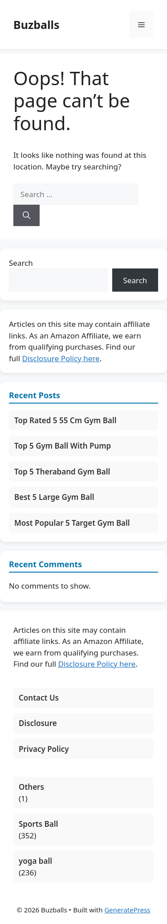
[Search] (26, 215)
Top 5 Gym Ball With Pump (62, 446)
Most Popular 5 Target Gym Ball (72, 523)
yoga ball (35, 861)
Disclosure (38, 723)
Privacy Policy (44, 749)
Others (31, 787)
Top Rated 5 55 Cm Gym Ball (65, 420)
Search (21, 263)
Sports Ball (38, 824)
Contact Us (39, 698)
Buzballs (36, 24)
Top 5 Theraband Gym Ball (62, 471)
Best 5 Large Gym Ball (54, 497)
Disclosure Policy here (61, 358)
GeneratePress (127, 909)
